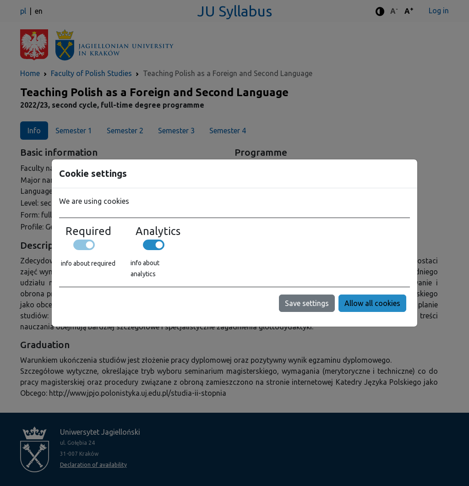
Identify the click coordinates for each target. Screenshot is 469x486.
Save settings (307, 303)
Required (88, 230)
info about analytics (145, 268)
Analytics (158, 230)
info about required (88, 263)
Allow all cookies (372, 303)
